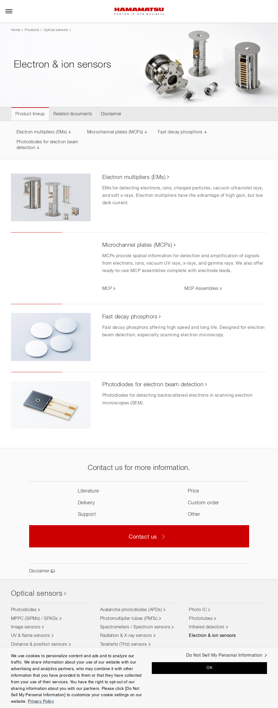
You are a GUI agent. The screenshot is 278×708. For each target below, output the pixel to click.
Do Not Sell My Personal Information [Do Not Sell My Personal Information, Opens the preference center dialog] (224, 655)
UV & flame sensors (30, 636)
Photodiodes (24, 610)
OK (209, 668)
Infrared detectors (207, 627)
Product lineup (30, 114)
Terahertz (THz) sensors (123, 644)
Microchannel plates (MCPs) (115, 132)
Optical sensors (56, 30)
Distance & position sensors (39, 644)
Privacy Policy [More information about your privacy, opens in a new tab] (41, 702)
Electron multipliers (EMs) (41, 132)
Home (15, 30)
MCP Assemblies (201, 289)
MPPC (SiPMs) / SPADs (34, 619)
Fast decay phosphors (180, 132)
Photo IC (198, 610)
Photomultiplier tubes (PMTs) (129, 619)
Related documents (72, 114)
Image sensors (25, 627)
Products (32, 30)
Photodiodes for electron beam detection (153, 384)
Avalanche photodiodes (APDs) (131, 610)
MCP (107, 289)
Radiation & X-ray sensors (126, 636)
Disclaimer (111, 114)
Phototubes (201, 619)
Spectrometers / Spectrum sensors (135, 627)
